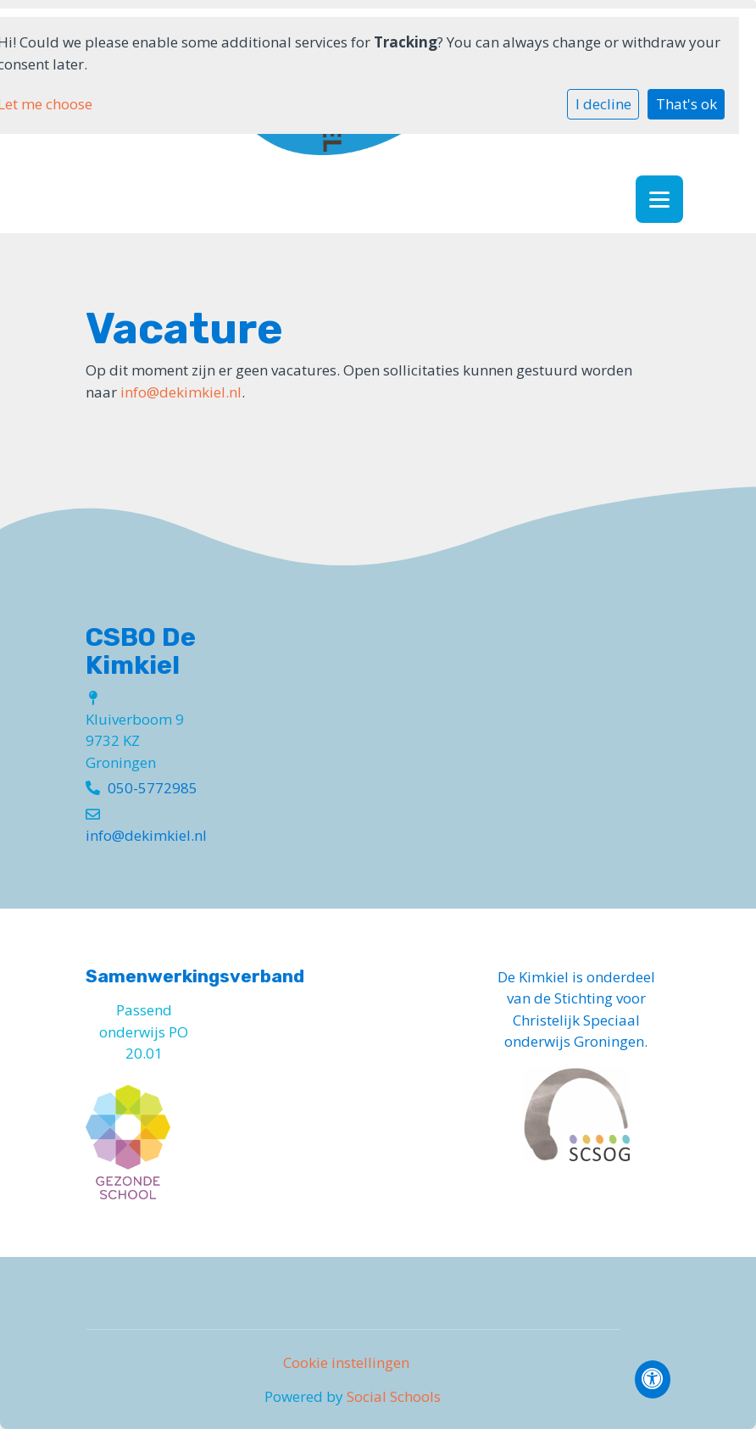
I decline (603, 104)
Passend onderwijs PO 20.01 (143, 1031)
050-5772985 (152, 788)
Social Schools (394, 1396)
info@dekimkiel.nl (181, 392)
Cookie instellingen (346, 1362)
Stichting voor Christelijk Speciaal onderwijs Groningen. (576, 1019)
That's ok (686, 104)
